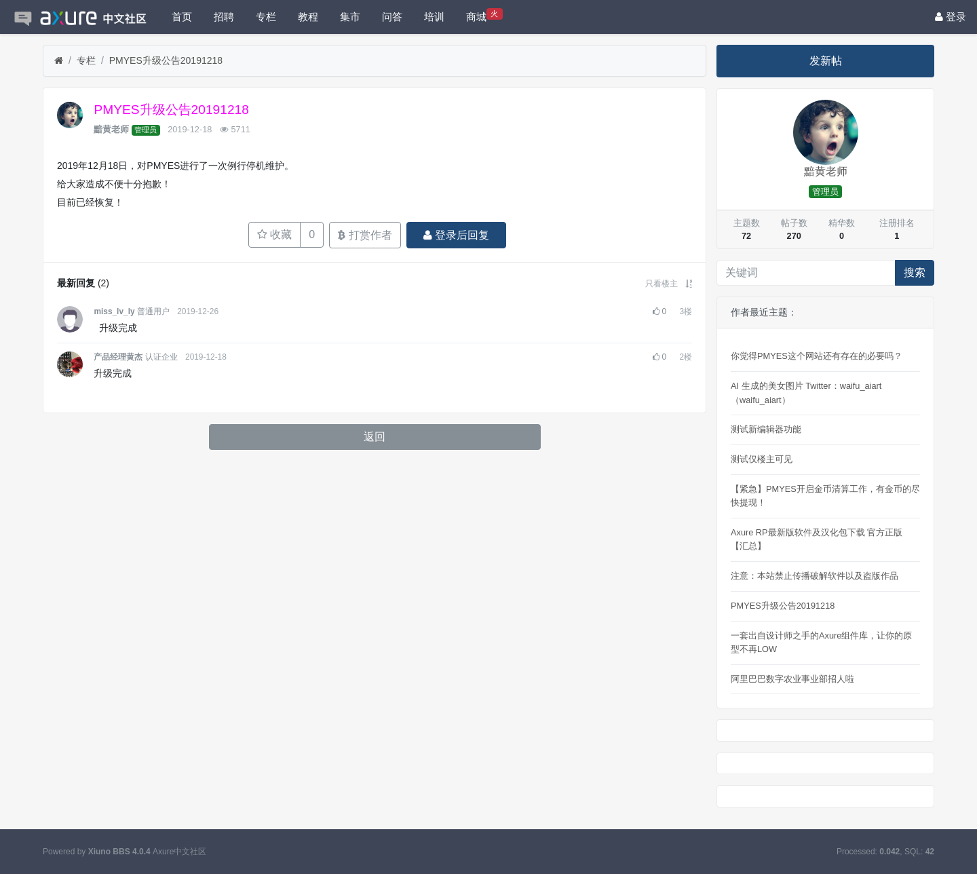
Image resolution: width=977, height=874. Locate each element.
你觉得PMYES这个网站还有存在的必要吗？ (816, 356)
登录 (950, 16)
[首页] (58, 61)
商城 (484, 15)
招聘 (224, 16)
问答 (392, 16)
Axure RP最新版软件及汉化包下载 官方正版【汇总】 (816, 539)
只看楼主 (661, 283)
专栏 (266, 16)
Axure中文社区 (179, 851)
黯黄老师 (111, 129)
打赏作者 (364, 235)
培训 (434, 16)
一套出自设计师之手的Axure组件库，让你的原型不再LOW (821, 642)
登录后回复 (456, 235)
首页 (182, 16)
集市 (350, 16)
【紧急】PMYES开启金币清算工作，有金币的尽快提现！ (825, 496)
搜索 (914, 272)
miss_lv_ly (114, 311)
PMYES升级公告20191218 (166, 60)
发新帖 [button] (825, 60)
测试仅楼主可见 (761, 459)
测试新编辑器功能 (766, 429)
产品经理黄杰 (118, 357)
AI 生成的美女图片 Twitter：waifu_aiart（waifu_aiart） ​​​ (806, 392)
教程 (308, 16)
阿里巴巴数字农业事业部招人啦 (792, 679)
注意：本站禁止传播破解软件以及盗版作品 (814, 576)
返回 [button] (374, 436)
